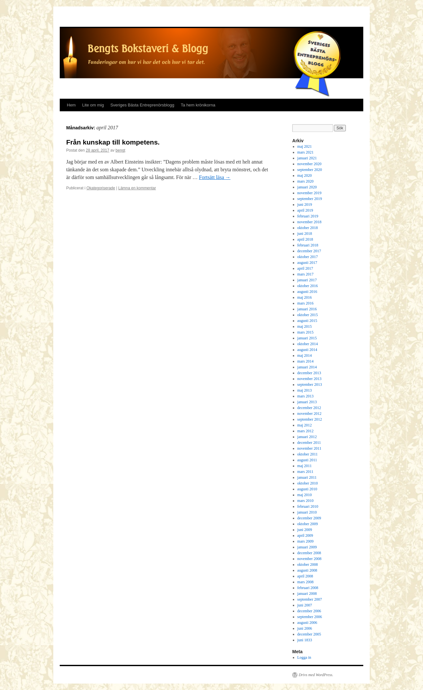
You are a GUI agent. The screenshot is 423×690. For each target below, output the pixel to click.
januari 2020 (307, 187)
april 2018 (305, 239)
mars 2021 (305, 152)
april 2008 (305, 576)
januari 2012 (307, 437)
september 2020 (309, 169)
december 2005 (309, 634)
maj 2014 (304, 355)
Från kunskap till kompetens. (113, 142)
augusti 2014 (307, 349)
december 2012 (309, 407)
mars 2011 (305, 471)
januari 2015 (307, 338)
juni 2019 (304, 204)
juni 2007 (304, 605)
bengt (120, 150)
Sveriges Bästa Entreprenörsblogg (142, 105)
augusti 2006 (307, 622)
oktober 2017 (307, 257)
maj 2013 (304, 390)
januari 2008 (307, 593)
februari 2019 (307, 216)
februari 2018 (307, 245)
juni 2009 (304, 529)
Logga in (304, 657)
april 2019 (305, 210)
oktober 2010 (307, 483)
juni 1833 (304, 640)
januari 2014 (307, 367)
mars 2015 (305, 332)
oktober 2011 (307, 454)
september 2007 (309, 599)
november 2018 (309, 222)
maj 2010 (304, 495)
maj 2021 (304, 146)
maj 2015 (304, 326)
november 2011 (309, 448)
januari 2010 (307, 512)
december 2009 (309, 518)
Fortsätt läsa (215, 177)
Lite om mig (93, 105)
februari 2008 (307, 587)
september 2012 (309, 419)
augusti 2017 (307, 262)
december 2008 (309, 553)
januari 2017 (307, 280)
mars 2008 (305, 582)
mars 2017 (305, 274)
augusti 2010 (307, 489)
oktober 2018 (307, 227)
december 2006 (309, 611)
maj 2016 (304, 297)
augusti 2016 (307, 291)
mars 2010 (305, 500)
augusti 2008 (307, 570)
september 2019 (309, 198)
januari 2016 (307, 309)
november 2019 (309, 193)
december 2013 (309, 373)
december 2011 (309, 442)
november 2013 (309, 378)
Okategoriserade (101, 188)
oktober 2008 (307, 564)
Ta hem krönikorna (198, 105)
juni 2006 (304, 628)
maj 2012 (304, 425)
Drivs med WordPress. (316, 675)
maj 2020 (304, 175)
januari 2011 (307, 477)
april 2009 (305, 535)
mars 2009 (305, 541)
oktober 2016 (307, 286)
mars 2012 (305, 431)
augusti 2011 (307, 460)
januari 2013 (307, 402)
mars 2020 (305, 181)
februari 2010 (307, 506)
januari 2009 (307, 547)
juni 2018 (304, 233)
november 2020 (309, 164)
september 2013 (309, 384)
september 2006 (309, 617)
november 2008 (309, 558)
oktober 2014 (307, 344)
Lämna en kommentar (137, 188)
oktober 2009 (307, 524)
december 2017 (309, 251)
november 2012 (309, 413)
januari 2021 (307, 158)
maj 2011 (304, 466)
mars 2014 (305, 361)
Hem (71, 105)
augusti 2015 (307, 320)
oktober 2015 (307, 315)
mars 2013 (305, 396)
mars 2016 (305, 303)
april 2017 (305, 268)
